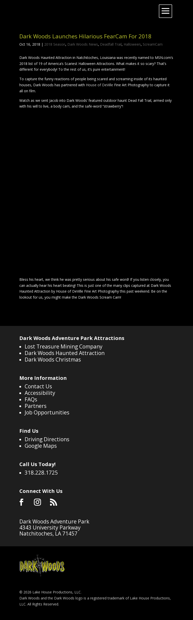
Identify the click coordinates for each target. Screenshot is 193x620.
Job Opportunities (47, 412)
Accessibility (40, 392)
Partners (35, 405)
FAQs (31, 399)
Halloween (132, 44)
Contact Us (38, 386)
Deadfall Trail (111, 44)
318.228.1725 (41, 472)
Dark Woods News (82, 44)
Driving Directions (47, 439)
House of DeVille (99, 84)
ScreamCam (153, 44)
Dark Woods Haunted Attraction (65, 353)
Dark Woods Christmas (53, 359)
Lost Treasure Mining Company (64, 346)
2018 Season (54, 44)
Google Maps (41, 445)
